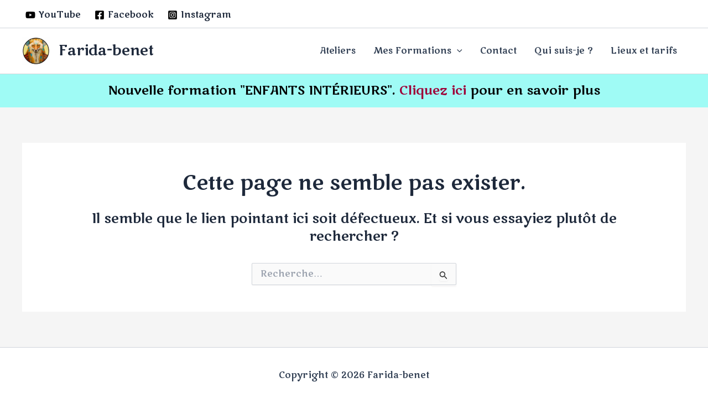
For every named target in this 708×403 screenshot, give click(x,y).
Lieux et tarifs (644, 51)
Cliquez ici (432, 90)
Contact (498, 51)
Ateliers (338, 51)
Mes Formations (417, 51)
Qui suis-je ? (563, 51)
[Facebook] (124, 15)
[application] (456, 51)
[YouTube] (53, 15)
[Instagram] (199, 15)
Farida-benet (106, 50)
